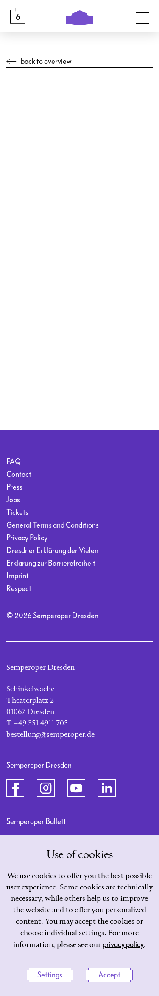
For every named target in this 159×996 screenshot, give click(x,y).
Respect (18, 589)
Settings (49, 975)
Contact (18, 475)
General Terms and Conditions (52, 525)
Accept (109, 975)
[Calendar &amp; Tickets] (17, 16)
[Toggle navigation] (142, 16)
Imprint (17, 576)
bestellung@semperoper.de (50, 735)
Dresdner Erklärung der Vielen (52, 551)
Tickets (17, 513)
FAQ (13, 462)
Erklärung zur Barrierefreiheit (50, 563)
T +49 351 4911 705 (37, 723)
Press (14, 487)
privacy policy (123, 945)
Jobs (13, 500)
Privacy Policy (26, 538)
